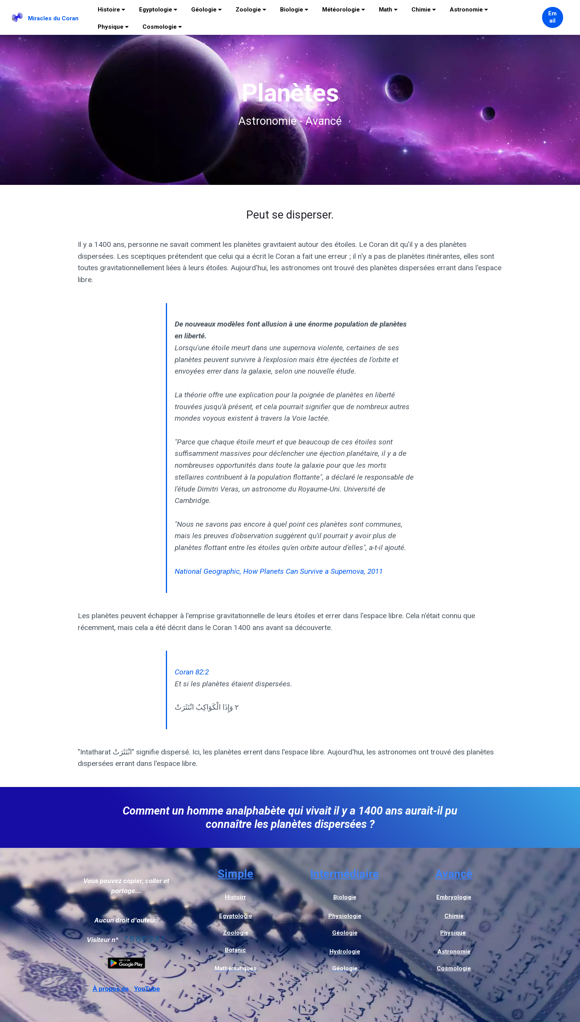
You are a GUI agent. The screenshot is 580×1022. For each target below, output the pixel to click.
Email (552, 17)
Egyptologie (155, 9)
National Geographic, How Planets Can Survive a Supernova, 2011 (279, 571)
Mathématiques (236, 968)
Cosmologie (160, 26)
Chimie (421, 9)
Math (385, 9)
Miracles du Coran (53, 18)
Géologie (203, 9)
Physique (110, 26)
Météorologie (341, 9)
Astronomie (466, 9)
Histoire (109, 9)
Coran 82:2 (192, 672)
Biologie (291, 9)
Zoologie (248, 9)
